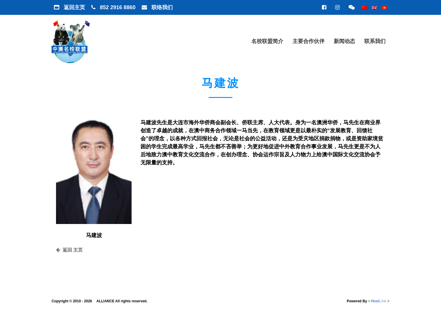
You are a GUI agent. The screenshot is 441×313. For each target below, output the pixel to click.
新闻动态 (344, 41)
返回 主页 (69, 249)
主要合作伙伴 (309, 41)
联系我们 (375, 41)
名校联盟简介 (267, 41)
